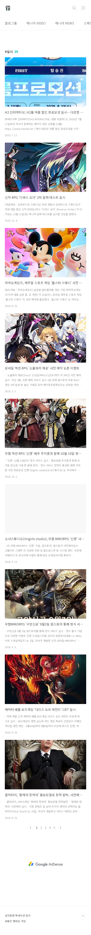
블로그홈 (11, 23)
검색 (74, 8)
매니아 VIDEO (36, 23)
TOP (83, 916)
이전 (30, 827)
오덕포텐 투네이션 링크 (18, 915)
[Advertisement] (45, 864)
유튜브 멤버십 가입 (15, 921)
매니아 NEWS (64, 23)
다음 (60, 827)
